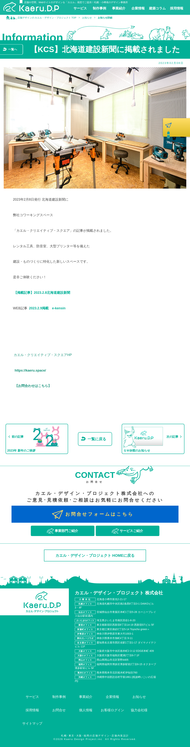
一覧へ (12, 49)
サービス (32, 697)
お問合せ (59, 710)
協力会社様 (139, 710)
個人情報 (85, 710)
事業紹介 (85, 697)
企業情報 (112, 697)
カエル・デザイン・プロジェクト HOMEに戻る (95, 555)
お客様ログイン (112, 710)
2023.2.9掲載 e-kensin (47, 308)
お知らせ (139, 697)
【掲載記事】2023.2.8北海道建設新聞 (42, 293)
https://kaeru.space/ (30, 370)
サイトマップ (32, 723)
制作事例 (59, 697)
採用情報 (32, 710)
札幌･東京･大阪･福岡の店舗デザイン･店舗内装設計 (95, 735)
